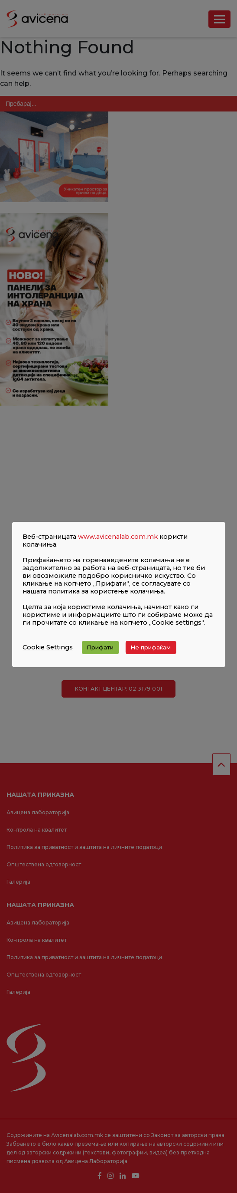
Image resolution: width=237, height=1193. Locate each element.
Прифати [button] (100, 647)
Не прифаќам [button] (150, 647)
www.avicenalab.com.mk (118, 537)
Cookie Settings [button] (48, 647)
